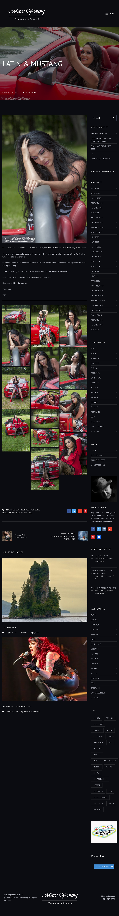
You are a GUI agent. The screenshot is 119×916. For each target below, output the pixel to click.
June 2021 (95, 276)
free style (47, 248)
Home (4, 92)
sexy (73, 248)
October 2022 (97, 257)
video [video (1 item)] (111, 803)
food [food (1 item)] (111, 736)
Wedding (95, 432)
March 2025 (96, 198)
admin (24, 248)
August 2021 (96, 266)
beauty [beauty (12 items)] (97, 718)
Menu (110, 14)
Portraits (68, 248)
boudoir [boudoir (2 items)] (109, 718)
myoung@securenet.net (13, 894)
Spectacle (36, 711)
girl (31, 510)
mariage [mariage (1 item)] (97, 755)
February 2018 (97, 320)
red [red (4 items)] (110, 791)
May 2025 (95, 188)
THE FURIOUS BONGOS (100, 133)
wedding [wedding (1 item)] (97, 810)
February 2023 (97, 252)
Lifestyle (55, 248)
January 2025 (97, 208)
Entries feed (97, 455)
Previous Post (20, 535)
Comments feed (98, 460)
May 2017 (95, 330)
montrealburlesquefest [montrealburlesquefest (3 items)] (105, 761)
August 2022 (96, 262)
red (30, 513)
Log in (94, 450)
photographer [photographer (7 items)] (100, 779)
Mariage (94, 388)
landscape (96, 378)
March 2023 (96, 247)
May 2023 (95, 242)
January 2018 (97, 325)
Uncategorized (81, 248)
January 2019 (97, 305)
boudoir (94, 354)
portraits (25, 513)
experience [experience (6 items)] (98, 736)
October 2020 (97, 291)
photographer (14, 513)
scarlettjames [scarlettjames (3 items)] (100, 797)
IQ (92, 154)
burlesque (96, 358)
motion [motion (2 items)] (97, 767)
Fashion (40, 248)
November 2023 (98, 218)
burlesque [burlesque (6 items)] (98, 724)
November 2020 (98, 286)
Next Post (71, 533)
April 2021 (95, 281)
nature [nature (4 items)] (109, 767)
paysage (35, 632)
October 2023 (97, 223)
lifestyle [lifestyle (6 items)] (98, 749)
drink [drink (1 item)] (109, 730)
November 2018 (98, 310)
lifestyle (36, 510)
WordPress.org (98, 465)
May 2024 (95, 213)
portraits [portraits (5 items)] (98, 791)
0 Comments (99, 561)
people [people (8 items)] (97, 773)
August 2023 (96, 232)
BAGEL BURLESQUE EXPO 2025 (101, 147)
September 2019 (98, 301)
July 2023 (95, 237)
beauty (9, 510)
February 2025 (97, 203)
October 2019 (97, 296)
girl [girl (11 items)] (111, 743)
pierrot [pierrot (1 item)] (97, 785)
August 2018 (96, 315)
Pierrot (94, 407)
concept (14, 92)
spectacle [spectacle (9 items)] (98, 803)
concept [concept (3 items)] (97, 730)
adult (93, 349)
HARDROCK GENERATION (101, 159)
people (5, 513)
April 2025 (95, 193)
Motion (94, 393)
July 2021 (95, 271)
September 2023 (98, 227)
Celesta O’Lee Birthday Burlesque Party (101, 139)
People (61, 248)
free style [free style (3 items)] (98, 743)
